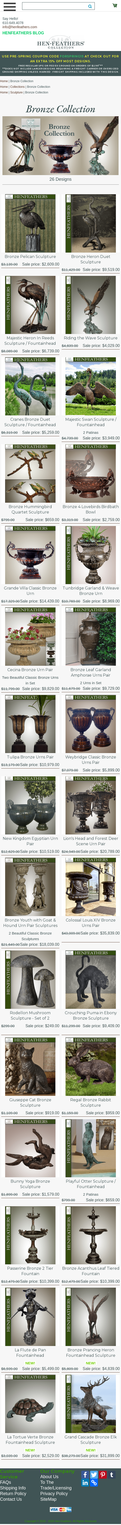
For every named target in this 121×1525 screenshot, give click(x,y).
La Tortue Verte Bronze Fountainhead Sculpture (30, 1440)
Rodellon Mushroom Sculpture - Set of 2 (30, 1016)
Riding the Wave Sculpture (91, 338)
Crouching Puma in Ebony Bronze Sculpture (91, 1016)
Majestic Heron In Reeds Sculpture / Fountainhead (30, 341)
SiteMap (48, 1499)
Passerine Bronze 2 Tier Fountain (30, 1271)
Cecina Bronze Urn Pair (30, 669)
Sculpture (16, 92)
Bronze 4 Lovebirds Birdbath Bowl (91, 509)
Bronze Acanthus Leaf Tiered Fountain (91, 1271)
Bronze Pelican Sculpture (30, 256)
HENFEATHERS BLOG (23, 33)
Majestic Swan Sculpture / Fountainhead (90, 422)
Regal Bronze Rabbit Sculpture (90, 1103)
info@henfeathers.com (19, 27)
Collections (17, 87)
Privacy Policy (54, 1493)
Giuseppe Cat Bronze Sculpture (30, 1103)
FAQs (5, 1482)
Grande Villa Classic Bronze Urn (30, 591)
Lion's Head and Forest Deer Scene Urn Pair (90, 841)
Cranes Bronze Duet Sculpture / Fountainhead (30, 422)
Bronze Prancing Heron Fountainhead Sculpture (90, 1353)
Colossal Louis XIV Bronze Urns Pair (91, 923)
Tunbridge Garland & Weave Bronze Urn (91, 591)
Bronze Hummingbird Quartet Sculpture (30, 509)
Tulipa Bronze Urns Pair (30, 757)
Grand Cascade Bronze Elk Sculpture (91, 1440)
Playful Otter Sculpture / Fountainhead (91, 1184)
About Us (49, 1476)
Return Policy (13, 1493)
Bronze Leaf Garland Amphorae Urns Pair (90, 672)
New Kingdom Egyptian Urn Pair (30, 841)
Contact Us (11, 1499)
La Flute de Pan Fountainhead (30, 1353)
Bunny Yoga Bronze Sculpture (30, 1184)
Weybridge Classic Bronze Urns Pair (90, 760)
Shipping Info (13, 1488)
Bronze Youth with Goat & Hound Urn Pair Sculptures (30, 923)
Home (4, 81)
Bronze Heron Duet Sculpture (90, 259)
